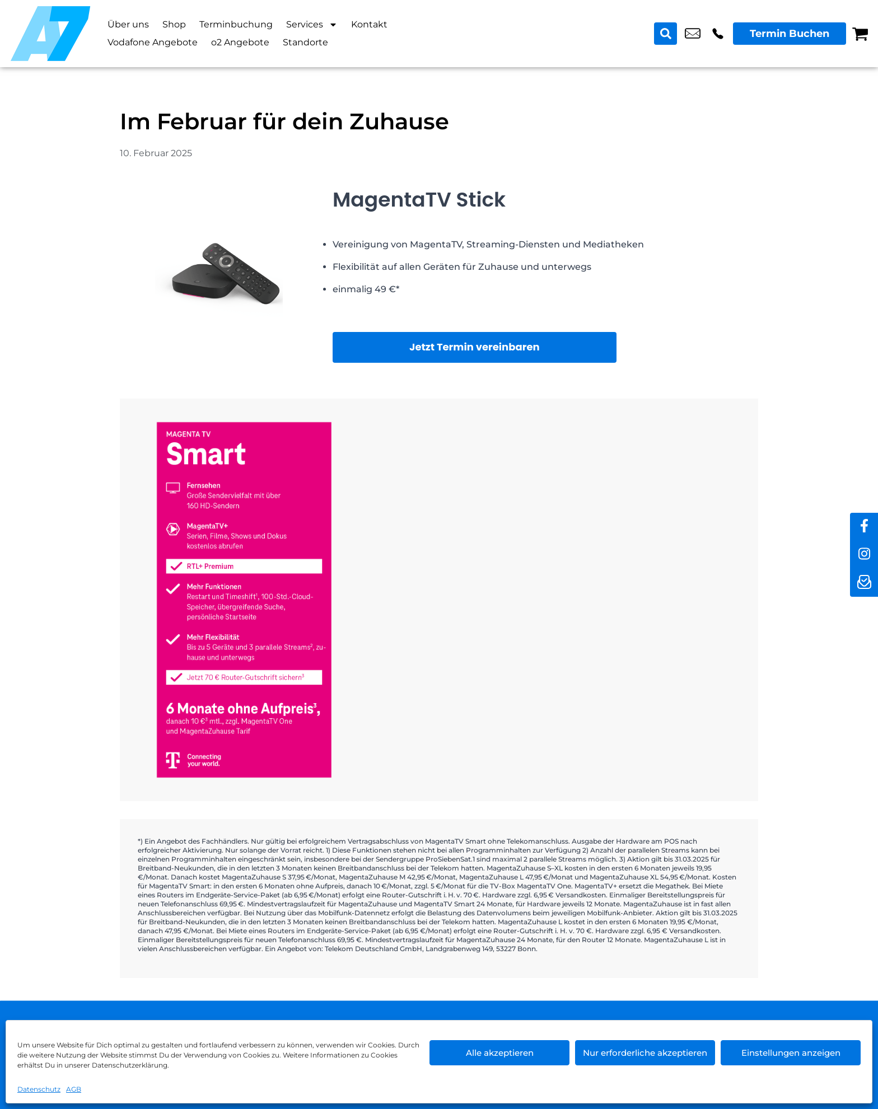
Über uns (128, 24)
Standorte (305, 42)
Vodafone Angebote (153, 42)
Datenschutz (38, 1089)
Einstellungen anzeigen (790, 1052)
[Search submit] (666, 33)
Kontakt (369, 24)
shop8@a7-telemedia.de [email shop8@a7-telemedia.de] (692, 33)
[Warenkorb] (860, 33)
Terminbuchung (236, 24)
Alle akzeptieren (500, 1052)
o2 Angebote (240, 42)
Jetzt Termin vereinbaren (474, 347)
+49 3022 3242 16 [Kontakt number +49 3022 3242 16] (717, 33)
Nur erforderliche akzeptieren (645, 1052)
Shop (174, 24)
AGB (73, 1089)
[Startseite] (50, 34)
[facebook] (864, 527)
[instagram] (864, 555)
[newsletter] (864, 583)
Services (312, 25)
